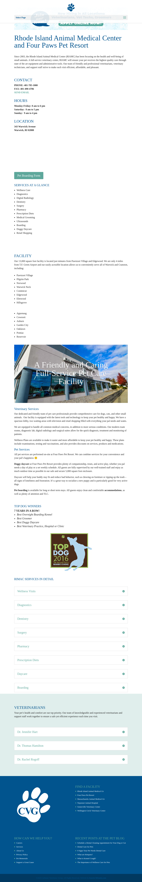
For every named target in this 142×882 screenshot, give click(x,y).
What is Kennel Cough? (86, 858)
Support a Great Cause (25, 862)
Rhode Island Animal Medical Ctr (90, 791)
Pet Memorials (22, 858)
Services (19, 847)
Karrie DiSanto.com (97, 878)
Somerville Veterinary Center (88, 807)
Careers (19, 843)
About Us (20, 851)
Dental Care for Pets (85, 847)
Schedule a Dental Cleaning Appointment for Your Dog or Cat (101, 843)
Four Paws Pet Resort (85, 795)
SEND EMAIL (21, 92)
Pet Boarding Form (28, 175)
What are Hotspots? (85, 854)
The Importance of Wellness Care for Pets (93, 862)
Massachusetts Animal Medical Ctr (91, 799)
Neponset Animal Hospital (87, 803)
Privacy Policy (22, 854)
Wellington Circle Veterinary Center (91, 811)
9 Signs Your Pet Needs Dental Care (91, 851)
